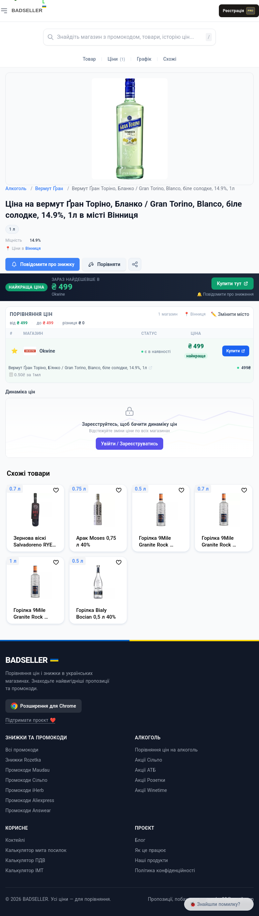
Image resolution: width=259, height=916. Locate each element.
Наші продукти (151, 860)
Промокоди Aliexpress (29, 800)
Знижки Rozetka (23, 760)
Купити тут (232, 283)
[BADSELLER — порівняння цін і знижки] (32, 8)
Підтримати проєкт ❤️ (30, 720)
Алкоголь (18, 188)
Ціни (116, 59)
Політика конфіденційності (165, 870)
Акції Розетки (150, 780)
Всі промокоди (21, 749)
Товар (89, 59)
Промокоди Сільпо (26, 780)
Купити (235, 351)
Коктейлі (15, 840)
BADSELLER (31, 660)
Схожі (169, 59)
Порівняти (104, 264)
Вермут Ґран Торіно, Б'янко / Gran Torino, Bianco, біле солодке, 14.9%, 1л (77, 367)
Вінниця (32, 248)
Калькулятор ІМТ (24, 870)
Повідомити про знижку (42, 264)
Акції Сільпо (148, 760)
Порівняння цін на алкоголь (166, 749)
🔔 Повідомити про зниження (225, 294)
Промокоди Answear (28, 810)
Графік (144, 59)
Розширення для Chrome (43, 706)
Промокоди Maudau (27, 770)
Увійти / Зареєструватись (129, 443)
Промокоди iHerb (24, 790)
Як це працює (150, 850)
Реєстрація (239, 10)
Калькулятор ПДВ (25, 860)
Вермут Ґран (52, 188)
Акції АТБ (145, 770)
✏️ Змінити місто (230, 314)
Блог (140, 840)
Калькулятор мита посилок (35, 850)
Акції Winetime (151, 790)
